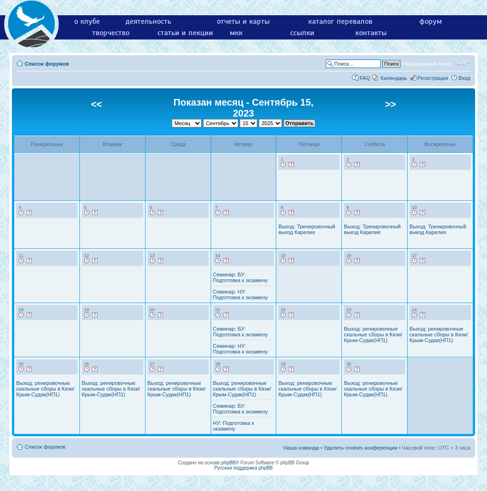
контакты (371, 33)
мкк (236, 33)
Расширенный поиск (426, 64)
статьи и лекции (185, 33)
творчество (110, 33)
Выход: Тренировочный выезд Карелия (306, 229)
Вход (464, 78)
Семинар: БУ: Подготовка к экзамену (240, 277)
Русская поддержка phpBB (243, 468)
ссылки (302, 33)
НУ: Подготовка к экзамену (233, 426)
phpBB (228, 462)
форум (430, 21)
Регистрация (433, 78)
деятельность (148, 21)
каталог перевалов (340, 21)
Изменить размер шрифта (463, 63)
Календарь (393, 78)
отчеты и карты (243, 21)
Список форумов (47, 64)
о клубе (87, 21)
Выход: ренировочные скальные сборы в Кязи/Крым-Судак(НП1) (373, 334)
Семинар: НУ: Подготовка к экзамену (240, 294)
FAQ (365, 78)
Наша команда (301, 448)
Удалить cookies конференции (361, 448)
